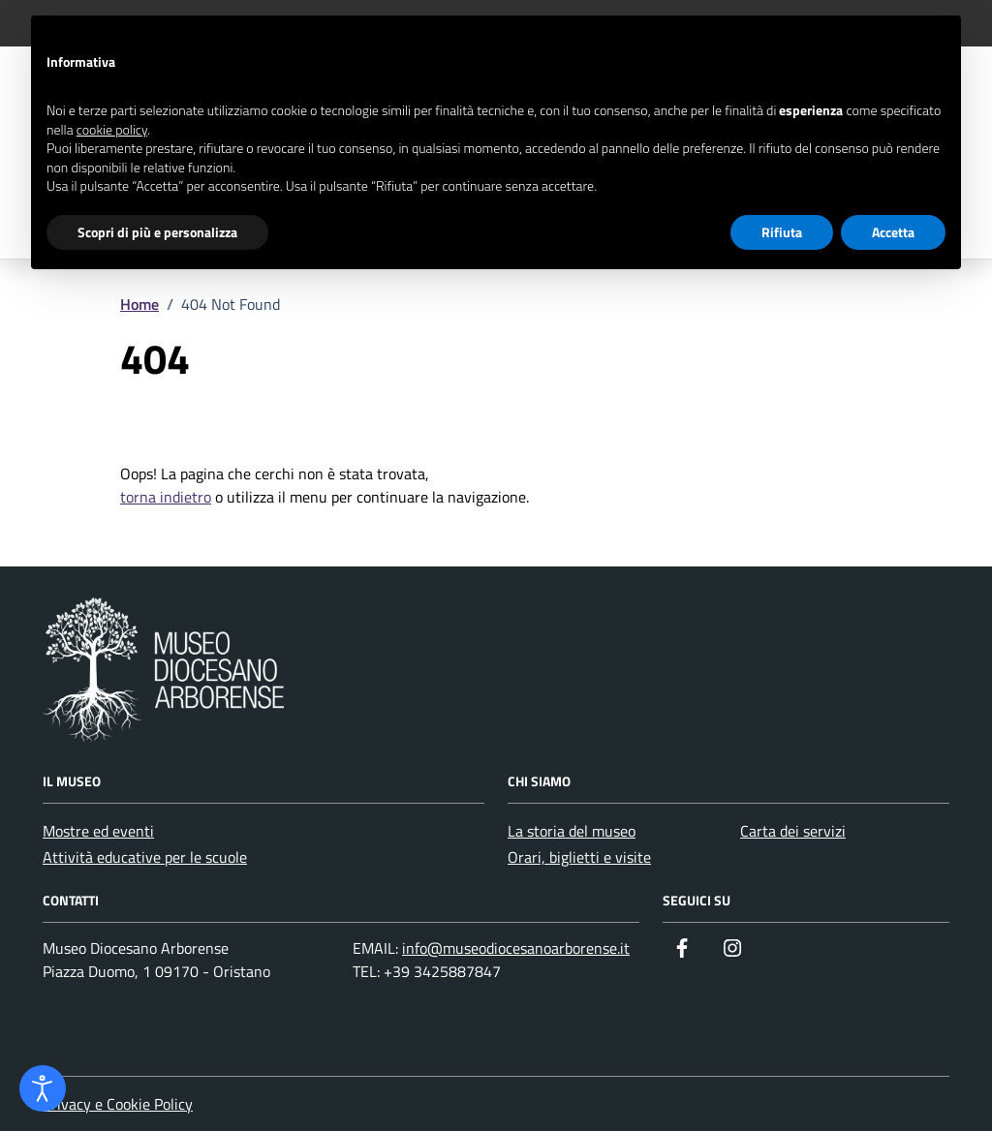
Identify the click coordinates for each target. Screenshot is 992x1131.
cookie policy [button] (112, 129)
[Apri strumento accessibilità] (42, 1088)
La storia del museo (572, 830)
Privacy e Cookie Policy (118, 1104)
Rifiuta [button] (781, 232)
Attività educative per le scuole (145, 857)
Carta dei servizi (793, 830)
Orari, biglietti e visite (579, 857)
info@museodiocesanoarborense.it (516, 948)
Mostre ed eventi (98, 830)
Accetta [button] (893, 232)
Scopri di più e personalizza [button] (157, 232)
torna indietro (165, 496)
